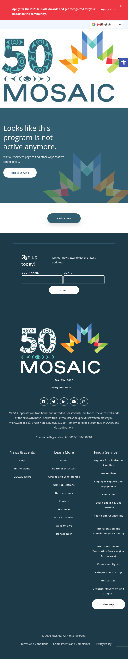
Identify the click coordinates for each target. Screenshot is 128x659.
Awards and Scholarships (64, 476)
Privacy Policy (103, 644)
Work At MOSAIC (64, 517)
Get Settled (108, 580)
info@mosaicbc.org (64, 387)
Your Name (30, 273)
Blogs (22, 460)
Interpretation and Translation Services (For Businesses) (108, 551)
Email (68, 273)
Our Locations (64, 493)
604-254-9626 (63, 380)
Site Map (108, 604)
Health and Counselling (109, 515)
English (104, 24)
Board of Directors (64, 468)
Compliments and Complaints (71, 644)
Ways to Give (64, 525)
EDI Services (108, 473)
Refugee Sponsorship (108, 572)
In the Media (22, 468)
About (64, 460)
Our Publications (64, 484)
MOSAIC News (22, 476)
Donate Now (64, 533)
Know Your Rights (108, 564)
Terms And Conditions (34, 644)
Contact (64, 501)
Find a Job (108, 494)
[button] (123, 62)
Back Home (64, 218)
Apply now (108, 9)
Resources (64, 509)
